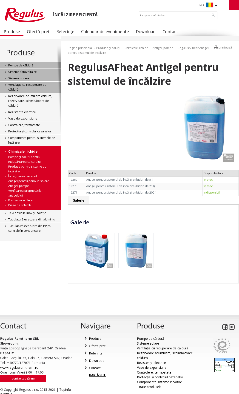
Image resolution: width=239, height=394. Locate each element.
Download (96, 360)
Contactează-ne (23, 378)
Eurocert (221, 345)
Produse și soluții (108, 48)
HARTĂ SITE (97, 375)
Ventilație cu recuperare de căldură (162, 348)
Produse (20, 52)
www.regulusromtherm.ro (19, 367)
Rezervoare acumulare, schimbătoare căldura (165, 355)
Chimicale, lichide (136, 48)
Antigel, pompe (163, 48)
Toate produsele (149, 387)
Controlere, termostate (154, 372)
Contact (95, 368)
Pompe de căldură (150, 338)
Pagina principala (80, 48)
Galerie (78, 200)
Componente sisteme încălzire (159, 382)
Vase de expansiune (151, 367)
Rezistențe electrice (151, 362)
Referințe (95, 353)
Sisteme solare (148, 343)
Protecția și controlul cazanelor (160, 377)
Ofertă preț (97, 346)
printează (225, 47)
